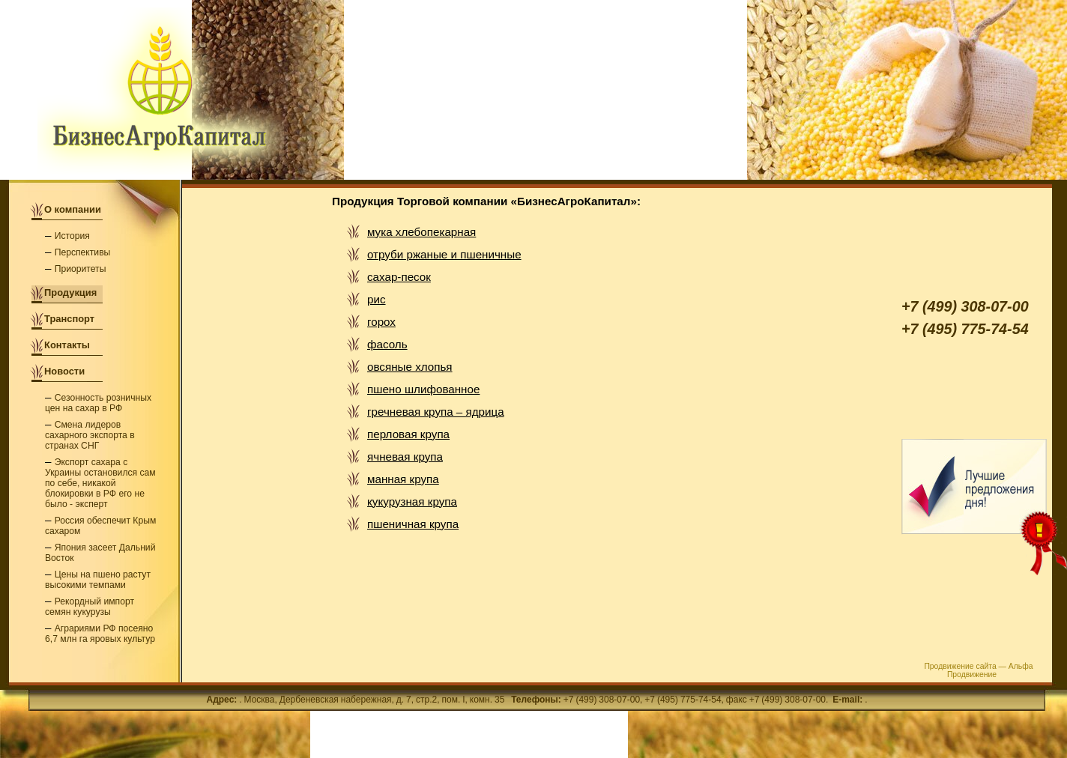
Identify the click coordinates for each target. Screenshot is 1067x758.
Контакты (67, 345)
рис (376, 299)
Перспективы (83, 252)
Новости (64, 371)
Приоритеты (80, 269)
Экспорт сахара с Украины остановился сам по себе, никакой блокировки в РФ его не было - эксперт (100, 483)
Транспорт (69, 318)
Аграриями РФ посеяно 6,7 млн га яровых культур (100, 633)
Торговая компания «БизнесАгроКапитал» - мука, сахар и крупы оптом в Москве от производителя (160, 91)
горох (381, 321)
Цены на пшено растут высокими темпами (98, 579)
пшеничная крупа (413, 524)
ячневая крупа (405, 456)
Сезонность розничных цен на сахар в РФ (98, 402)
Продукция (70, 292)
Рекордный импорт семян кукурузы (89, 606)
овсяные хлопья (410, 366)
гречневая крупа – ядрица (435, 411)
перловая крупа (408, 434)
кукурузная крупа (412, 501)
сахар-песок (399, 276)
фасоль (387, 344)
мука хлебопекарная (421, 231)
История (72, 236)
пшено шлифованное (423, 389)
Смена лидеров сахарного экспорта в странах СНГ (90, 435)
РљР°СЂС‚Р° (37, 751)
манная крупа (403, 479)
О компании (72, 209)
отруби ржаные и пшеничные (444, 254)
